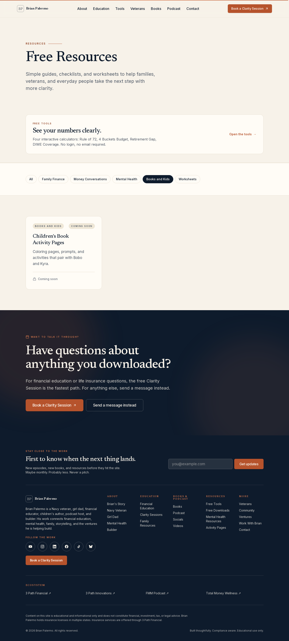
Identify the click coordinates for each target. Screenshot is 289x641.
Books (156, 8)
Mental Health (126, 179)
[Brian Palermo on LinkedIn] (54, 546)
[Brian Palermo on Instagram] (42, 546)
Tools (119, 8)
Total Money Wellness (223, 593)
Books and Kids (158, 179)
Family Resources (147, 523)
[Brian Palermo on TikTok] (78, 546)
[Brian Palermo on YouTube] (30, 546)
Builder (112, 530)
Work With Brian (250, 523)
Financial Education (147, 506)
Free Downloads (218, 510)
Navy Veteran (117, 510)
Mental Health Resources (215, 519)
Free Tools (214, 504)
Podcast (173, 8)
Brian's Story (116, 504)
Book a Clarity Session (250, 8)
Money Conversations (90, 179)
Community (247, 510)
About (82, 8)
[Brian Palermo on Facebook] (66, 546)
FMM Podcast (157, 593)
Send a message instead (114, 405)
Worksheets (188, 179)
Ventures (245, 517)
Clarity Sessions (151, 514)
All (31, 179)
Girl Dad (112, 517)
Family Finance (53, 179)
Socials (178, 519)
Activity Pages (216, 527)
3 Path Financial (38, 593)
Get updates (248, 464)
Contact (192, 8)
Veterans (137, 8)
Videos (178, 526)
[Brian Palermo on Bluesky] (90, 546)
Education (101, 8)
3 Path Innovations (100, 593)
